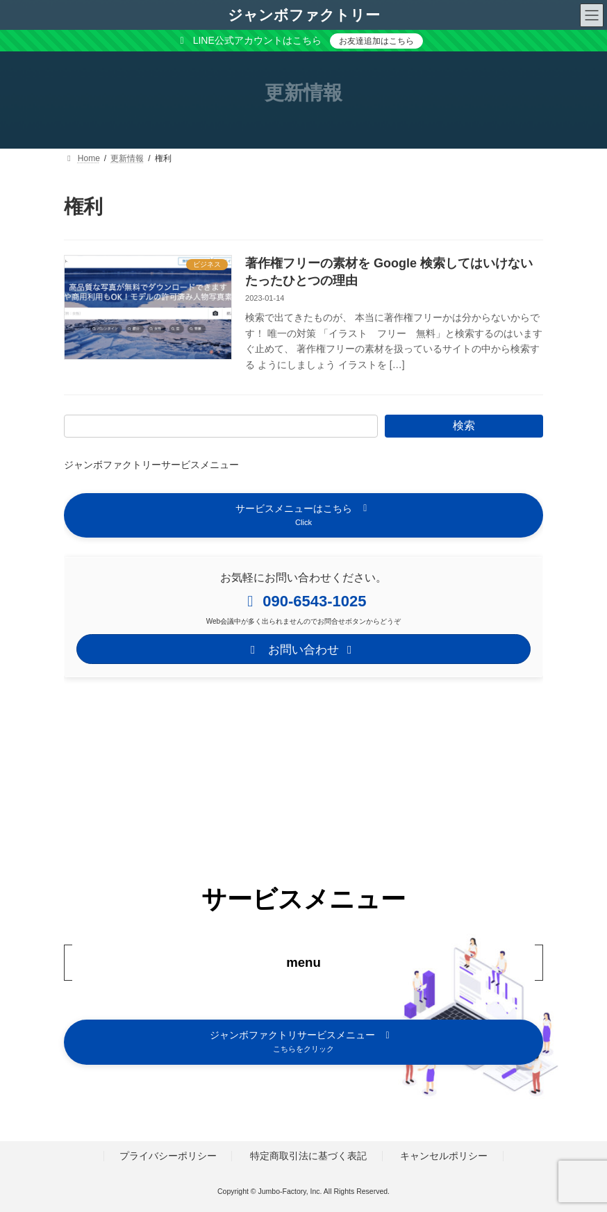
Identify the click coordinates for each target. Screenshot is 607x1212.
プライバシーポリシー (168, 1155)
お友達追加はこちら (376, 41)
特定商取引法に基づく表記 (308, 1155)
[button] (303, 515)
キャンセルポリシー (444, 1155)
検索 (464, 425)
